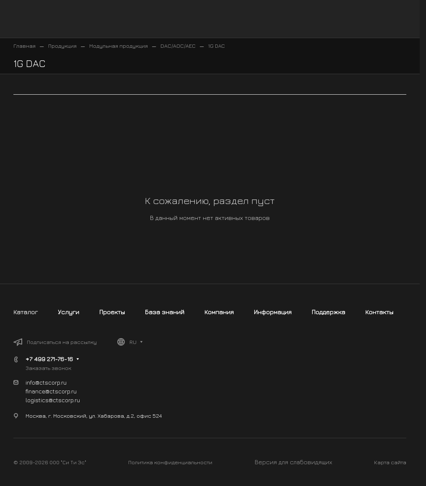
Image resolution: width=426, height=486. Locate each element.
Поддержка (328, 311)
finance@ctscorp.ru (51, 391)
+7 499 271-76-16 (49, 358)
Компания (219, 311)
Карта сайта (390, 462)
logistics (37, 399)
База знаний (164, 311)
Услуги (68, 311)
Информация (273, 311)
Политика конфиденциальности (170, 462)
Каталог (25, 311)
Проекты (112, 311)
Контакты (379, 311)
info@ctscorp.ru (46, 382)
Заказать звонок (48, 367)
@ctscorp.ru (64, 399)
